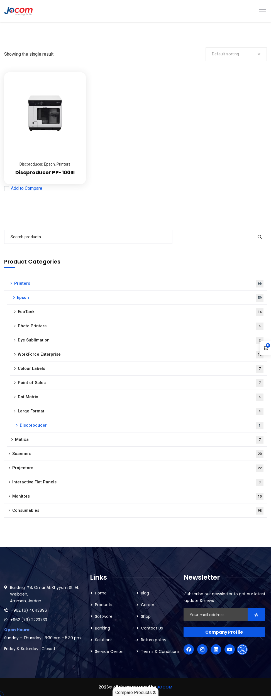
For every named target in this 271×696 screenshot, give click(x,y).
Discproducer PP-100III (45, 172)
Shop (146, 616)
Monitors (137, 496)
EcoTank (140, 312)
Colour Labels (140, 369)
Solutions (104, 640)
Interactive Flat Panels (137, 482)
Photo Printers (140, 326)
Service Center (109, 651)
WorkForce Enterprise (140, 354)
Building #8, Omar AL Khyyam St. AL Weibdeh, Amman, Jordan (44, 594)
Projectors (137, 468)
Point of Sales (140, 383)
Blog (145, 593)
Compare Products (135, 692)
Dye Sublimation (140, 340)
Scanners (137, 454)
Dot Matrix (140, 397)
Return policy (153, 640)
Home (101, 593)
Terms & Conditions (160, 651)
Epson (49, 164)
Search (259, 237)
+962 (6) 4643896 (29, 610)
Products (103, 605)
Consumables (137, 511)
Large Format (140, 411)
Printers (63, 164)
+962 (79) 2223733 (28, 620)
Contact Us (152, 628)
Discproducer (30, 164)
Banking (102, 628)
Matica (139, 440)
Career (147, 605)
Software (104, 616)
